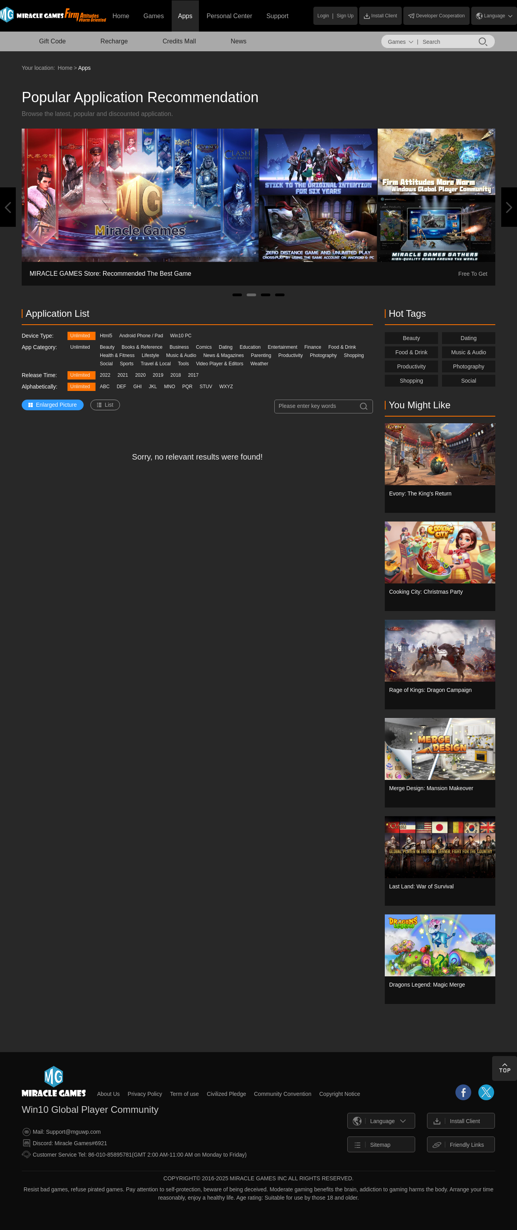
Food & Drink (342, 347)
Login (323, 16)
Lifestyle (150, 355)
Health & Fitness (117, 355)
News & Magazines (223, 355)
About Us (108, 1094)
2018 (175, 375)
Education (250, 347)
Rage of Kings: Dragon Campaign (430, 690)
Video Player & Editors (220, 363)
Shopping (354, 355)
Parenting (261, 355)
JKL (153, 386)
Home (120, 16)
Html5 (106, 335)
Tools (183, 363)
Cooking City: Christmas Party (426, 592)
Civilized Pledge (226, 1094)
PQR (187, 386)
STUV (206, 386)
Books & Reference (142, 347)
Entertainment (283, 347)
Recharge (114, 41)
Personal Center (229, 16)
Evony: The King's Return (420, 493)
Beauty (107, 347)
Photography (323, 355)
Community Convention (282, 1094)
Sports (127, 363)
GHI (137, 386)
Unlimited (80, 335)
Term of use (184, 1094)
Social (106, 363)
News (238, 41)
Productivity (290, 355)
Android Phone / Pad (141, 335)
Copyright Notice (339, 1094)
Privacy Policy (145, 1094)
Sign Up (345, 16)
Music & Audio (181, 355)
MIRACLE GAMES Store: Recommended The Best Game (110, 273)
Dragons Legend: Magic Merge (427, 984)
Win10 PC (180, 335)
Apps (185, 16)
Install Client (380, 16)
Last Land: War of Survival (421, 886)
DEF (121, 386)
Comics (204, 347)
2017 (193, 375)
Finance (312, 347)
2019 (158, 375)
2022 (105, 375)
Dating (225, 347)
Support (277, 16)
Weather (259, 363)
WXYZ (226, 386)
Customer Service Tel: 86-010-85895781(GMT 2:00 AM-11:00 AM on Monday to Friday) (134, 1154)
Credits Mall (179, 41)
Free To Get (472, 274)
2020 (140, 375)
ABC (105, 386)
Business (179, 347)
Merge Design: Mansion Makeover (431, 788)
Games (154, 16)
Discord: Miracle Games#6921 (64, 1143)
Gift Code (52, 41)
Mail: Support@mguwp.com (61, 1132)
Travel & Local (155, 363)
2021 (123, 375)
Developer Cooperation (436, 16)
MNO (169, 386)
